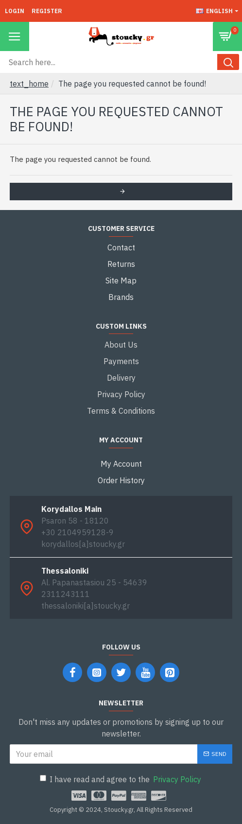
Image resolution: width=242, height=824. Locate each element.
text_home (29, 83)
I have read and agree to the (121, 779)
